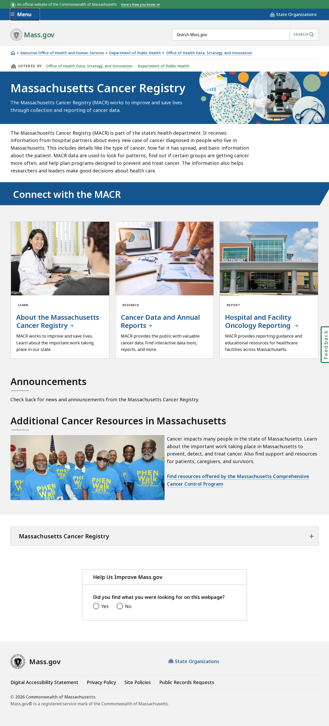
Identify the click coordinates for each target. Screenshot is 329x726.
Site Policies (137, 682)
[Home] (13, 52)
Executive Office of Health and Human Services (62, 53)
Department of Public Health (135, 53)
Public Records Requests (186, 682)
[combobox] (245, 35)
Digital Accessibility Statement (44, 682)
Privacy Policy (101, 682)
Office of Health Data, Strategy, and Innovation (209, 53)
